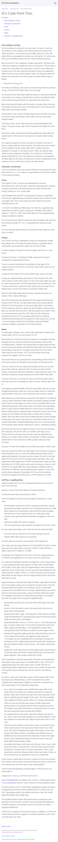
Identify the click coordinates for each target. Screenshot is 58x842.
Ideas (6, 33)
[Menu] (55, 3)
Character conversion (12, 23)
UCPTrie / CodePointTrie (13, 36)
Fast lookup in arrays (12, 20)
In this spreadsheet (9, 783)
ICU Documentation (10, 3)
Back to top (6, 826)
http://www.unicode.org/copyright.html (12, 832)
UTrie (6, 27)
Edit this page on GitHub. (8, 836)
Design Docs (5, 8)
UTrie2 (6, 30)
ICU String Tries (16, 83)
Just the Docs (12, 839)
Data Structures (14, 8)
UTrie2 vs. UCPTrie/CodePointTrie (25, 776)
